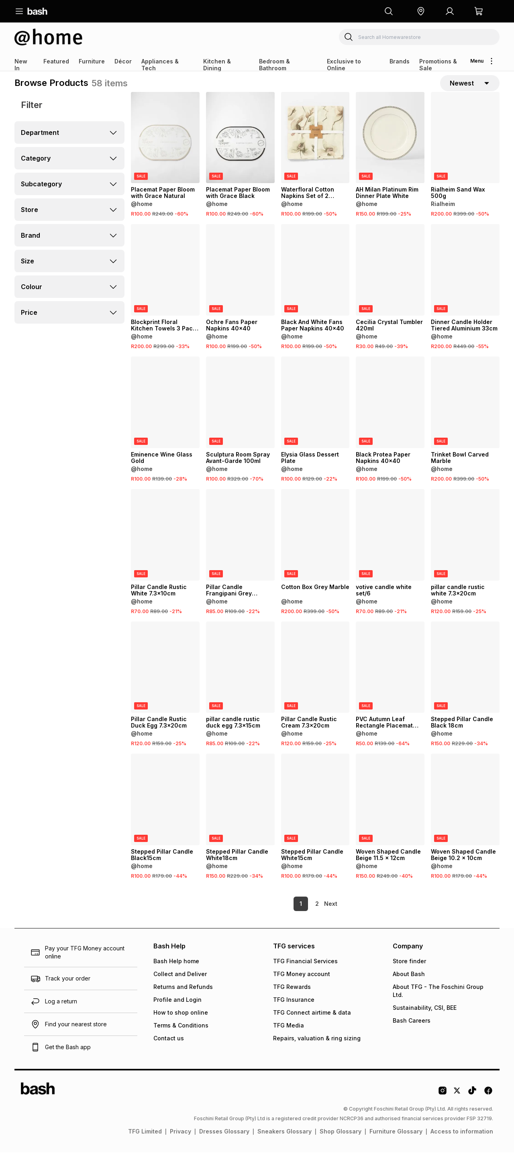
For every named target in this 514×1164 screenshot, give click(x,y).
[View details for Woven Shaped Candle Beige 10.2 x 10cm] (465, 811)
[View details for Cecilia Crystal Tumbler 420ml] (390, 281)
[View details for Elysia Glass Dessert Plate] (315, 414)
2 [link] (303, 915)
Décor (123, 61)
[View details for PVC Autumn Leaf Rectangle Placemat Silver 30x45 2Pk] (390, 678)
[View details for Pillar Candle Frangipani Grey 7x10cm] (240, 546)
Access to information (461, 1143)
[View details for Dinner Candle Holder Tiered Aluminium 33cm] (465, 281)
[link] (331, 915)
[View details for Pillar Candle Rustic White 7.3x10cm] (165, 546)
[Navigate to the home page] (37, 11)
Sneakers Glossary (284, 1143)
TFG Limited (145, 1143)
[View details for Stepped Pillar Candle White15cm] (315, 811)
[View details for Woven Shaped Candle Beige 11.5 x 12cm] (390, 811)
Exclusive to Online (344, 64)
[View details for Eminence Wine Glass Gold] (165, 414)
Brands (400, 61)
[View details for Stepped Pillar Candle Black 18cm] (465, 678)
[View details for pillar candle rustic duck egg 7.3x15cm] (240, 678)
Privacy (180, 1143)
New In (20, 64)
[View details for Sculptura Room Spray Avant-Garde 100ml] (240, 414)
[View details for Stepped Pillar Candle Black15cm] (165, 811)
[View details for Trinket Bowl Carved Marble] (465, 414)
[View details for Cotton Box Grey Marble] (315, 546)
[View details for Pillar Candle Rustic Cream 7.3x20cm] (315, 678)
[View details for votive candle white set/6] (390, 546)
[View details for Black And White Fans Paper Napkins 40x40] (315, 281)
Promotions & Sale (438, 64)
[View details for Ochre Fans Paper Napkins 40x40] (240, 281)
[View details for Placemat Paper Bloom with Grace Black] (240, 149)
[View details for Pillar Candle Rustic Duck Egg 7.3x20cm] (165, 678)
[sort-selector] (470, 89)
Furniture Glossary (395, 1143)
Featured (56, 61)
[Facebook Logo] (488, 1105)
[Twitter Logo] (457, 1105)
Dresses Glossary (224, 1143)
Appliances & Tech (160, 64)
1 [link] (287, 915)
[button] (420, 11)
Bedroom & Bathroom (274, 64)
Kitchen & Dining (217, 64)
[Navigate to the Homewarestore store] (48, 37)
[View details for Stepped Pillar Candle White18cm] (240, 811)
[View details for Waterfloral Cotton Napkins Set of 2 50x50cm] (315, 149)
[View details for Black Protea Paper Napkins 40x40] (390, 414)
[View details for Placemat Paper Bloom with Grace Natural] (165, 149)
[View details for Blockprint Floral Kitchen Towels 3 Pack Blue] (165, 281)
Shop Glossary (340, 1143)
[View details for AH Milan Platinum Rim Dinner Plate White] (390, 149)
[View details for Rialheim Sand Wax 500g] (465, 149)
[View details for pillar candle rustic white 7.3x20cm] (465, 546)
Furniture (92, 61)
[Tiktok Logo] (472, 1105)
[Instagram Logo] (442, 1105)
